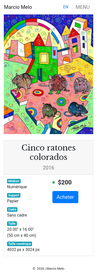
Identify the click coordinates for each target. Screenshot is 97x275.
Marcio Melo (18, 7)
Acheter (65, 197)
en (65, 7)
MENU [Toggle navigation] (83, 7)
